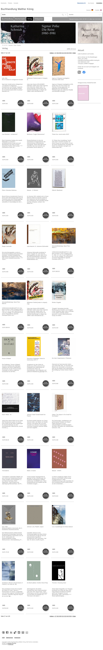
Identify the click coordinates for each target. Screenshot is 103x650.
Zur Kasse (91, 3)
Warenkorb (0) (81, 3)
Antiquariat (39, 19)
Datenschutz (9, 637)
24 (67, 53)
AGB (3, 637)
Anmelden (99, 3)
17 (55, 53)
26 (70, 53)
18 (57, 53)
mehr (3, 100)
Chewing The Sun (11, 643)
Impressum (17, 637)
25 (69, 53)
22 (64, 53)
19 (59, 53)
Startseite (3, 3)
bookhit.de (10, 644)
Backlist (19, 45)
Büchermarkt (20, 19)
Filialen (10, 3)
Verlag (29, 19)
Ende (74, 53)
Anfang (52, 53)
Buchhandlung (7, 19)
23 (65, 53)
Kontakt (16, 3)
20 (60, 53)
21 (62, 53)
